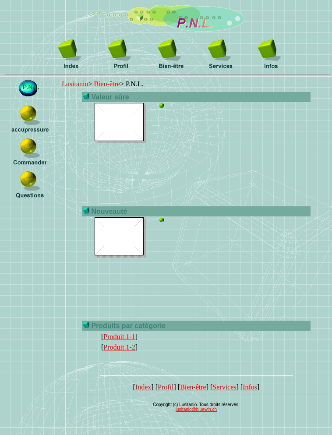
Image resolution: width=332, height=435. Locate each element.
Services (224, 387)
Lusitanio (75, 84)
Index (143, 387)
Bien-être (107, 84)
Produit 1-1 (119, 336)
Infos (250, 387)
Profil (165, 387)
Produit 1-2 (119, 347)
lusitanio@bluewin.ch (196, 409)
